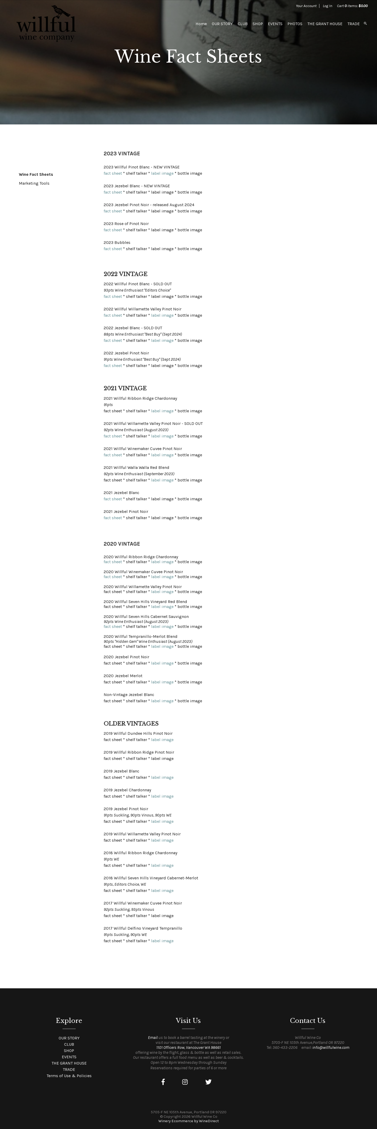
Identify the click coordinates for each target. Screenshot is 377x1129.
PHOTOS (294, 23)
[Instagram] (185, 1082)
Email (153, 1037)
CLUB (243, 23)
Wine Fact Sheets (36, 174)
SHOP (258, 23)
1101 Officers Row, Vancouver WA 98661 (188, 1047)
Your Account (306, 5)
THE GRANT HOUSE (324, 23)
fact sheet (113, 173)
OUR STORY (222, 23)
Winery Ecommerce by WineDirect (188, 1121)
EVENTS (275, 23)
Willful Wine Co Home (46, 23)
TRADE (353, 23)
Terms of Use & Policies (69, 1075)
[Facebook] (163, 1082)
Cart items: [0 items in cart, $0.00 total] (352, 5)
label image (162, 173)
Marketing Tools (34, 183)
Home (201, 23)
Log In (327, 5)
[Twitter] (208, 1082)
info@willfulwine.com (330, 1047)
